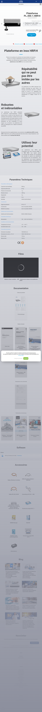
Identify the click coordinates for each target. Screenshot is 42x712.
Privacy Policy (20, 355)
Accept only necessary (18, 358)
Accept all (26, 358)
